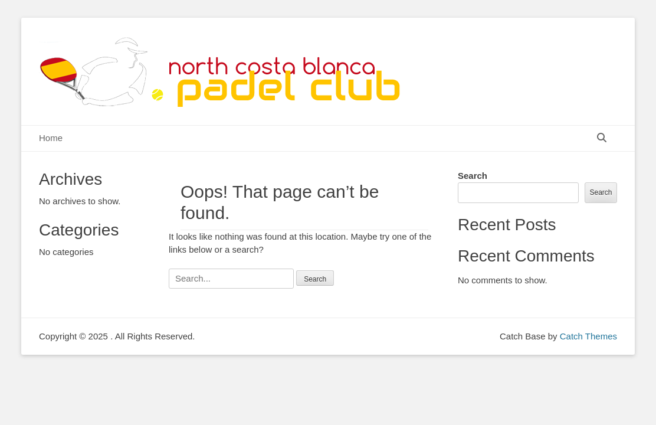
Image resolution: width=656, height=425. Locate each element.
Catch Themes (588, 336)
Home (51, 138)
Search (472, 176)
